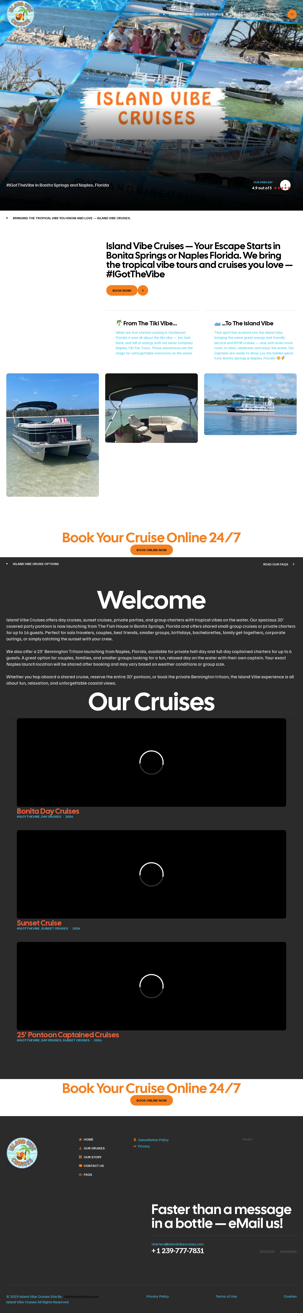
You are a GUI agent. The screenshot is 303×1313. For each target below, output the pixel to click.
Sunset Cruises (54, 928)
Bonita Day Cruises (48, 811)
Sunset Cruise (39, 923)
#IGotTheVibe (28, 816)
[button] (127, 290)
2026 (69, 816)
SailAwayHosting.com (81, 1296)
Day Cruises (51, 816)
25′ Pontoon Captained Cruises (68, 1035)
